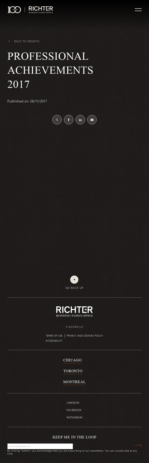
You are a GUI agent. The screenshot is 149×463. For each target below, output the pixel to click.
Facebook (74, 410)
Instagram (74, 417)
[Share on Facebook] (68, 119)
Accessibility (54, 340)
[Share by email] (92, 119)
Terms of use (54, 335)
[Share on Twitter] (57, 119)
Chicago (72, 360)
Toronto (72, 371)
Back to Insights (26, 41)
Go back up (75, 288)
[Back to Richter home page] (74, 311)
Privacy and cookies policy (85, 335)
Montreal (74, 382)
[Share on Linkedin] (80, 119)
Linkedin (73, 402)
